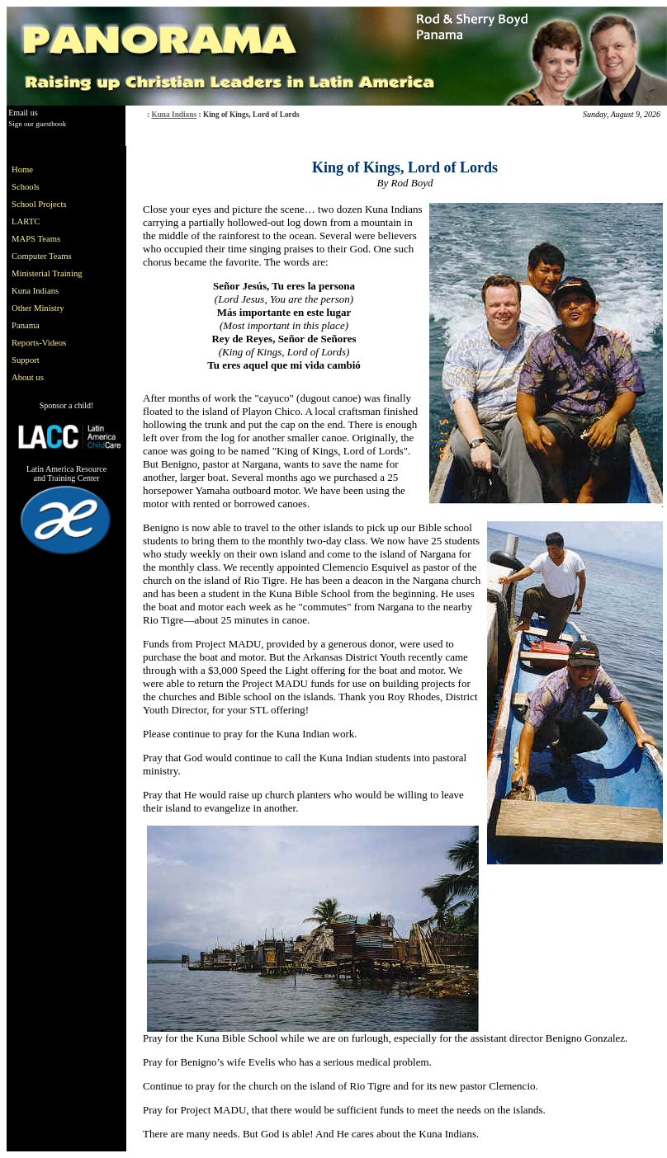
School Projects (39, 204)
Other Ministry (38, 308)
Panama (26, 325)
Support (26, 360)
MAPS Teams (36, 238)
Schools (26, 186)
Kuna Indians (173, 115)
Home (22, 169)
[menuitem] (50, 169)
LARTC (26, 221)
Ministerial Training (47, 273)
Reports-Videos (39, 342)
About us (28, 377)
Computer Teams (42, 256)
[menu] (50, 273)
